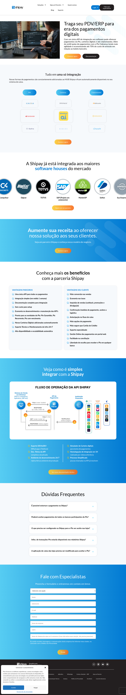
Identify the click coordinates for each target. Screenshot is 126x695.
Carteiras (63, 92)
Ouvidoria (89, 678)
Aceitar (13, 687)
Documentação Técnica (53, 678)
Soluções (42, 5)
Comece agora (72, 56)
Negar (36, 687)
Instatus (65, 678)
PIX (29, 92)
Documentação (91, 56)
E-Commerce (50, 674)
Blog (52, 10)
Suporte (60, 10)
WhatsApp (70, 674)
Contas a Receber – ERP (83, 674)
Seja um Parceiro (57, 5)
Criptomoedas (96, 92)
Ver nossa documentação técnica (63, 472)
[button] (45, 668)
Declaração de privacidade (24, 692)
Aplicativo (60, 674)
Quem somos (72, 5)
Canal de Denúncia (101, 678)
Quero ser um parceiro (63, 208)
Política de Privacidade (49, 643)
